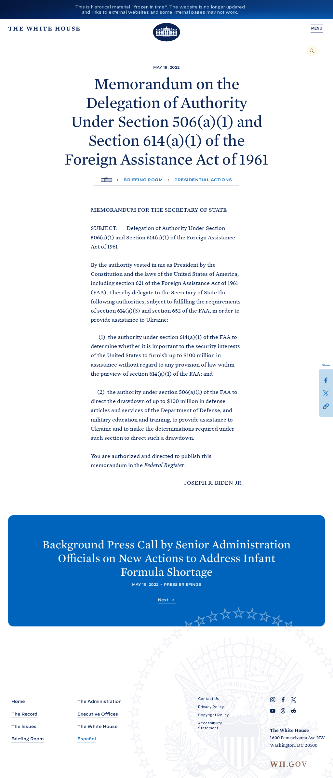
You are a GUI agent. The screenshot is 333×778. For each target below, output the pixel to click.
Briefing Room (143, 179)
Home (18, 701)
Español (86, 738)
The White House (97, 726)
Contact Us (208, 699)
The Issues (23, 726)
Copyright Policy (213, 715)
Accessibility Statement (210, 725)
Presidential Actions (203, 179)
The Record (24, 714)
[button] (326, 406)
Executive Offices (97, 714)
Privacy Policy (211, 707)
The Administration (99, 701)
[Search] (311, 50)
